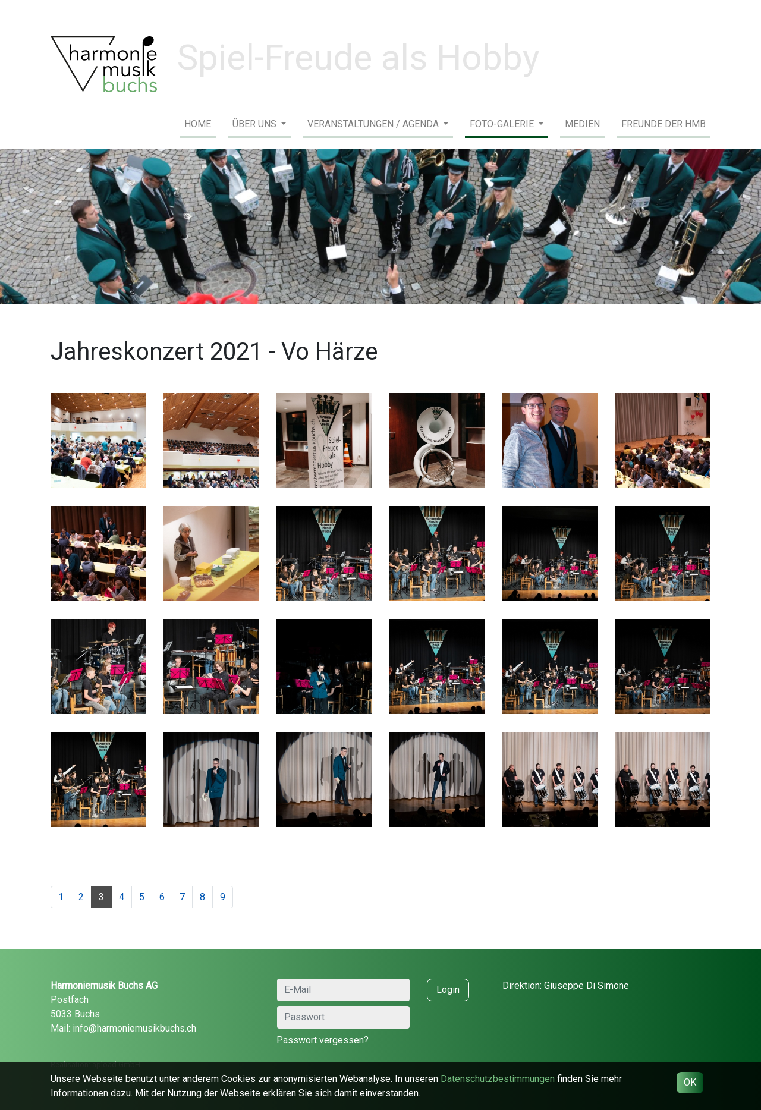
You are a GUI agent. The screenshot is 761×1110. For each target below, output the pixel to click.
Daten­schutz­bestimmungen (498, 1078)
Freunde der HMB (663, 124)
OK (690, 1082)
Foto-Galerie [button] (503, 124)
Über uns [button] (255, 124)
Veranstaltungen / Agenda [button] (374, 124)
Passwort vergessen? (322, 1040)
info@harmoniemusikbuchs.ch (134, 1028)
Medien (582, 124)
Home (197, 124)
